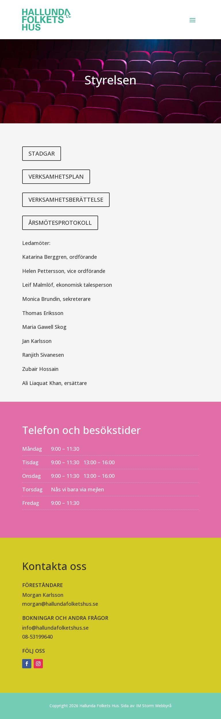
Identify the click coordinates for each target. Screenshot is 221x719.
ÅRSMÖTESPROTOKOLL (60, 223)
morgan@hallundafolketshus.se (60, 603)
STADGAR (41, 153)
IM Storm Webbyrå (154, 705)
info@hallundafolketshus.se (55, 627)
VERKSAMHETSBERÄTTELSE (65, 199)
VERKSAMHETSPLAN (56, 176)
